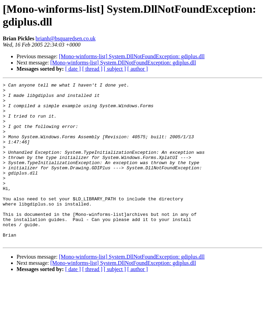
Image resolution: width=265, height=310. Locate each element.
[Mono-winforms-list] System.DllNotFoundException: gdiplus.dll (132, 56)
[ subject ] (115, 69)
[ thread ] (92, 69)
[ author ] (137, 69)
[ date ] (73, 69)
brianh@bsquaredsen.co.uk (66, 38)
